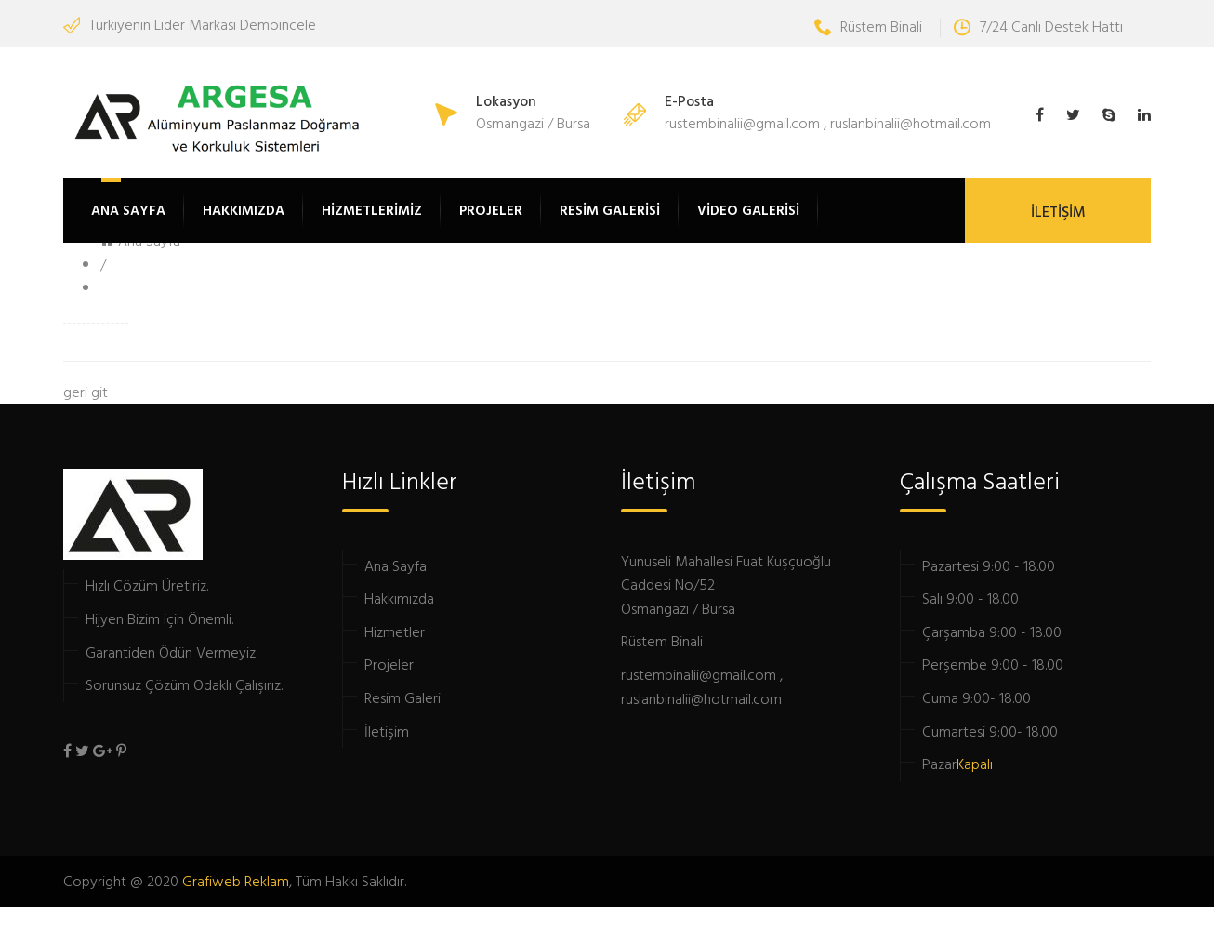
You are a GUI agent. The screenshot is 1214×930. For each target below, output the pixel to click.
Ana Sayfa (395, 565)
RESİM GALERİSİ (610, 209)
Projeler (389, 664)
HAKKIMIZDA (243, 209)
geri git (85, 391)
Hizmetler (394, 631)
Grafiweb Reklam (235, 881)
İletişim (386, 731)
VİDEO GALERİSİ (748, 209)
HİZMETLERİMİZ (372, 209)
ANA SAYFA (128, 209)
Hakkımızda (399, 598)
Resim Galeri (402, 697)
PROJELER (490, 209)
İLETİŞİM (1058, 211)
